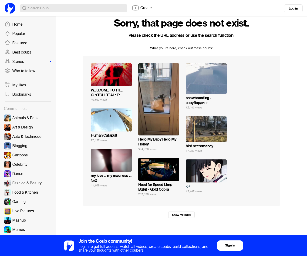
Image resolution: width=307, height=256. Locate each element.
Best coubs (18, 52)
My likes (15, 85)
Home (14, 24)
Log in (293, 8)
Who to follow (20, 71)
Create (142, 8)
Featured (16, 43)
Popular (15, 33)
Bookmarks (18, 94)
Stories (28, 61)
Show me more (181, 215)
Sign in (230, 245)
